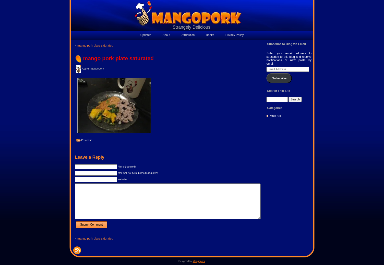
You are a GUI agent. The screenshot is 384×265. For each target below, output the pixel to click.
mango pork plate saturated (95, 45)
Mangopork (199, 261)
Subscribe (279, 78)
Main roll (275, 116)
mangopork (97, 68)
